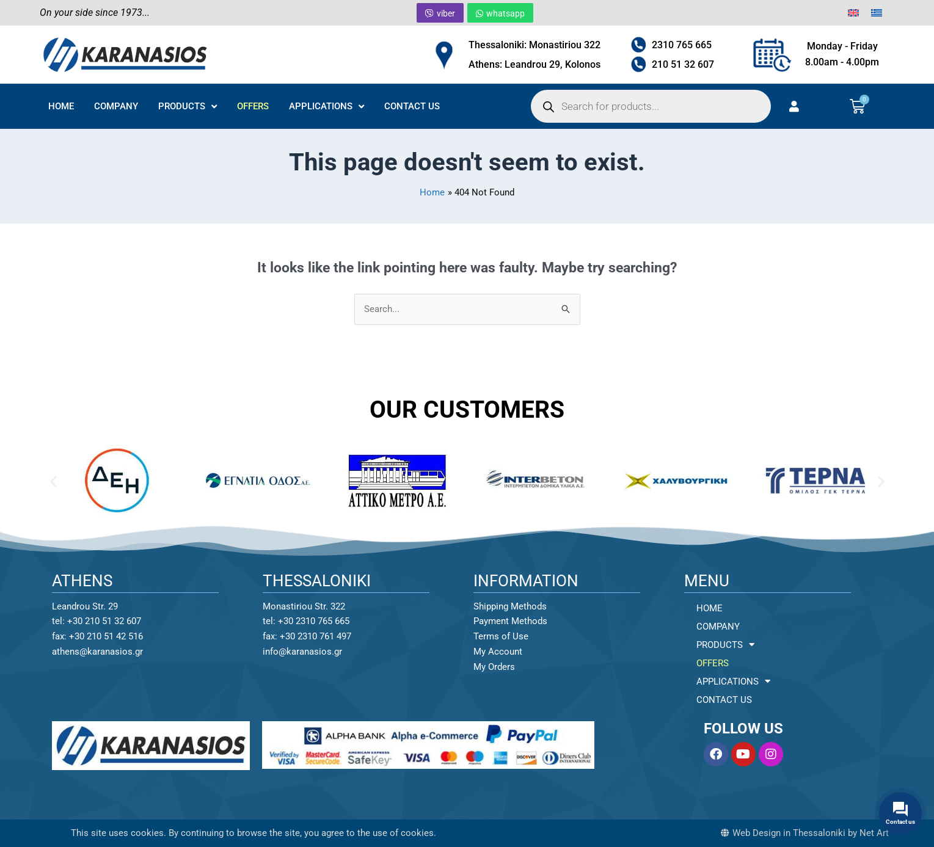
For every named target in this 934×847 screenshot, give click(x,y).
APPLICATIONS (326, 106)
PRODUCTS (187, 106)
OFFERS (253, 106)
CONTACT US (412, 106)
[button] (53, 481)
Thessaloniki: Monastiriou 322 (534, 45)
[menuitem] (853, 13)
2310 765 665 (682, 45)
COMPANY (116, 106)
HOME (61, 106)
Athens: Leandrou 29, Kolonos (534, 64)
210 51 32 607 (683, 64)
